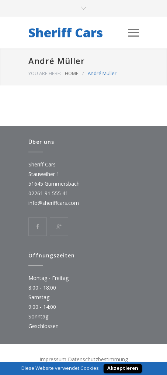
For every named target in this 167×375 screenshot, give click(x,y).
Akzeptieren (122, 368)
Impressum (52, 359)
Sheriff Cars (65, 32)
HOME (72, 73)
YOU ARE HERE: (44, 73)
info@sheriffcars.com (53, 202)
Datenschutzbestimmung (98, 359)
